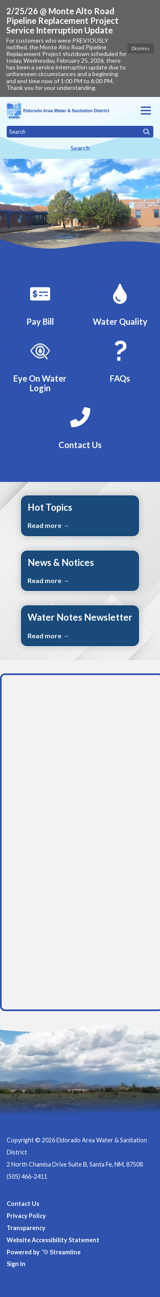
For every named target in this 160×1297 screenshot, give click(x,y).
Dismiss (141, 48)
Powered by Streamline (44, 1252)
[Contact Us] (80, 427)
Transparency (26, 1227)
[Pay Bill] (40, 303)
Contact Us (23, 1203)
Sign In (16, 1263)
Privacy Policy (26, 1215)
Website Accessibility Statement (53, 1239)
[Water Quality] (120, 303)
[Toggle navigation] (145, 110)
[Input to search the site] (80, 132)
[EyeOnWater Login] (40, 365)
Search (80, 148)
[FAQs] (120, 360)
